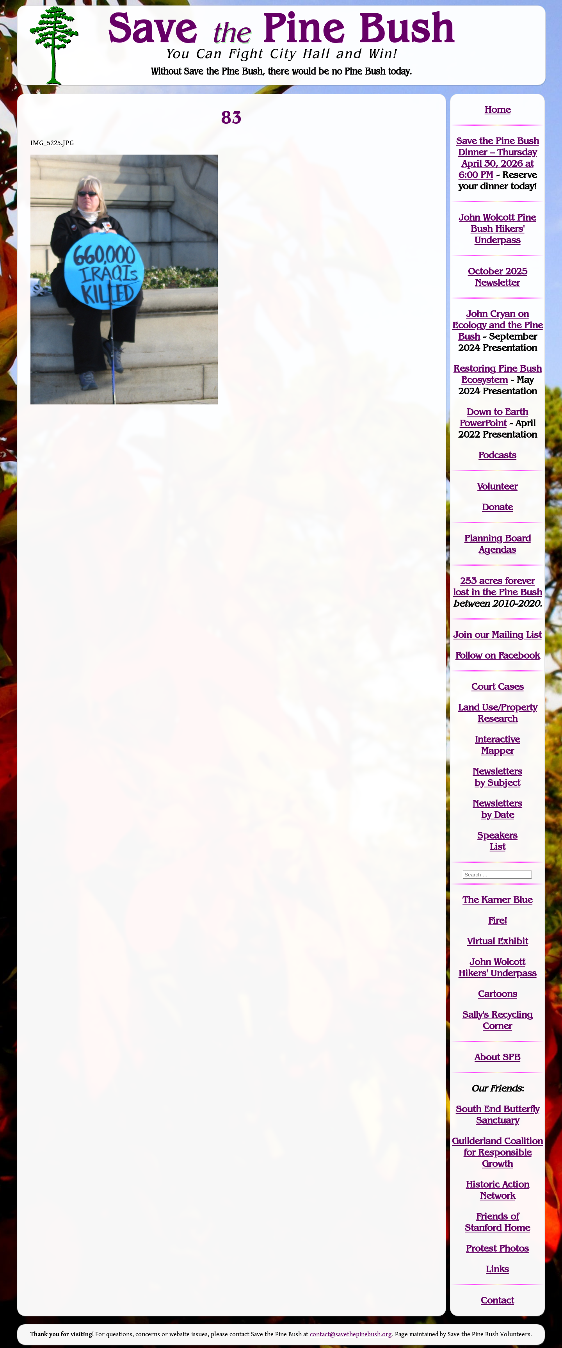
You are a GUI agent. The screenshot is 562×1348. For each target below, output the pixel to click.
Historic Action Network (497, 1190)
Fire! (497, 920)
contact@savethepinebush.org (351, 1334)
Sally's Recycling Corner (497, 1020)
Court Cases (497, 686)
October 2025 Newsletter (497, 276)
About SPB (497, 1057)
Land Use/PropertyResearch (497, 713)
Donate (497, 507)
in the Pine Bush (497, 586)
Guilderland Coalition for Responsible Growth (497, 1152)
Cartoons (497, 993)
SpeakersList (497, 841)
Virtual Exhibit (497, 941)
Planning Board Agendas (497, 543)
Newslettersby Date (497, 809)
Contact (497, 1300)
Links (497, 1269)
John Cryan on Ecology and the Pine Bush (497, 325)
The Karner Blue (497, 899)
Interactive (497, 739)
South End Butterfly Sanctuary (497, 1114)
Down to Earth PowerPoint (494, 417)
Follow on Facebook (497, 655)
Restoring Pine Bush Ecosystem (498, 374)
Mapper (497, 750)
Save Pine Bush (281, 28)
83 (231, 117)
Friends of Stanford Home (497, 1222)
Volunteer (497, 486)
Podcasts (497, 455)
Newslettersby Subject (497, 777)
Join (463, 634)
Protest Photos (497, 1248)
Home (497, 109)
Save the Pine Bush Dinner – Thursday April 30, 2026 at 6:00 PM (497, 157)
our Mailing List (507, 634)
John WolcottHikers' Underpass (498, 967)
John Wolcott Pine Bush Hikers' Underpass (497, 229)
